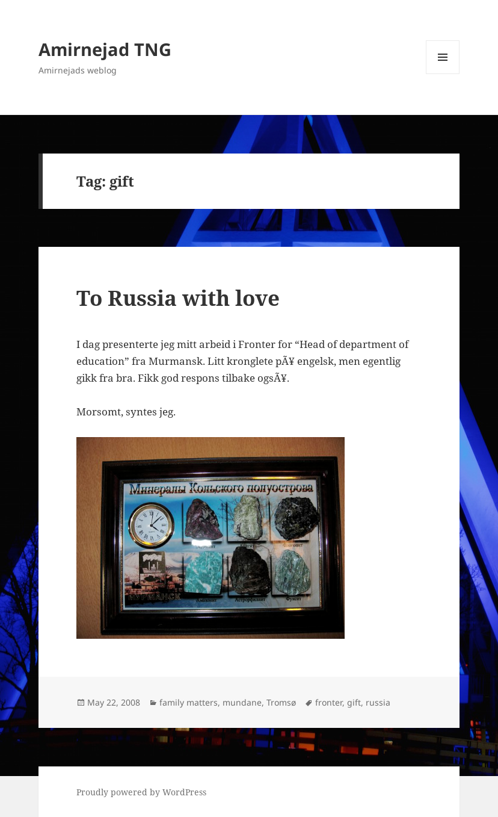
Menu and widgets (443, 73)
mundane (242, 702)
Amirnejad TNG (104, 49)
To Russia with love (178, 298)
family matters (188, 702)
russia (378, 702)
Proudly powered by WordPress (141, 792)
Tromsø (281, 702)
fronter (328, 702)
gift (354, 702)
